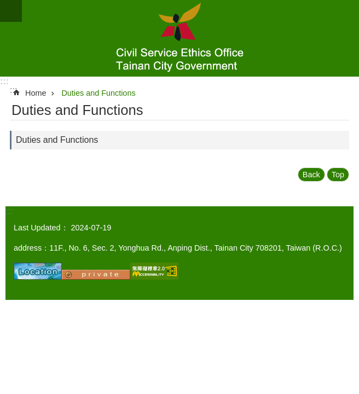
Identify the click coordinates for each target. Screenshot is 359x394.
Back (311, 174)
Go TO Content (5, 5)
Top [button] (338, 174)
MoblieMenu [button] (11, 11)
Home (35, 93)
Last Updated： (41, 227)
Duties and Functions (98, 93)
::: (4, 81)
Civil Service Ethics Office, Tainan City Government (179, 38)
